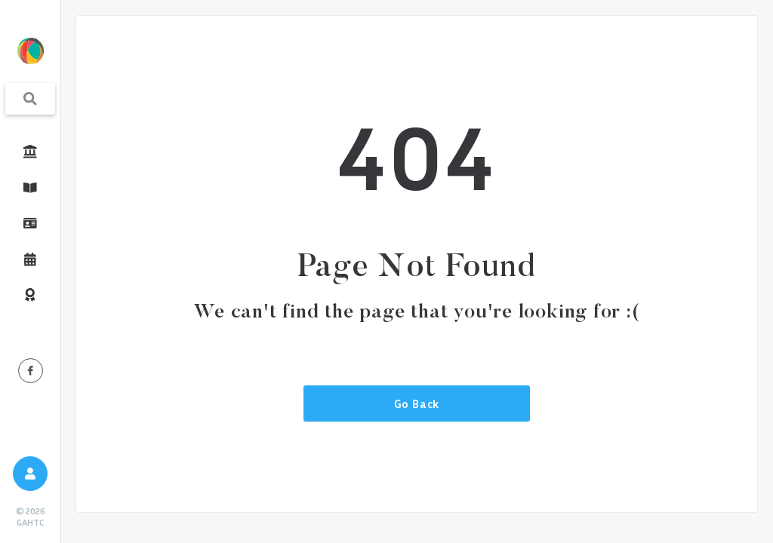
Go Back (417, 403)
